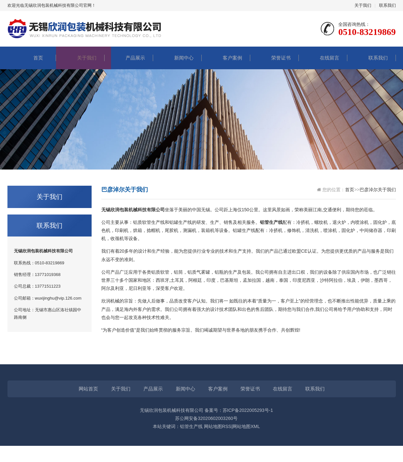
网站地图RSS (217, 426)
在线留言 (323, 57)
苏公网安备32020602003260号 (206, 418)
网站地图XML (246, 426)
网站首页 (88, 388)
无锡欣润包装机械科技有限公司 (171, 410)
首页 (32, 57)
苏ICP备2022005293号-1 (248, 410)
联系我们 (387, 5)
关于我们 (362, 5)
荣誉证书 (274, 57)
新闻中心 (177, 57)
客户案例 (226, 57)
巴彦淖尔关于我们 (378, 189)
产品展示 (128, 57)
